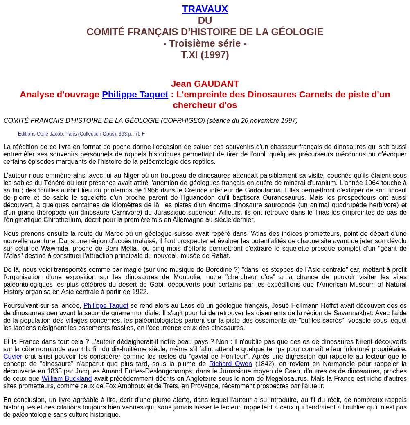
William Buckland (67, 378)
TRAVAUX (205, 8)
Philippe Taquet (135, 94)
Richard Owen (230, 363)
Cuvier (12, 356)
